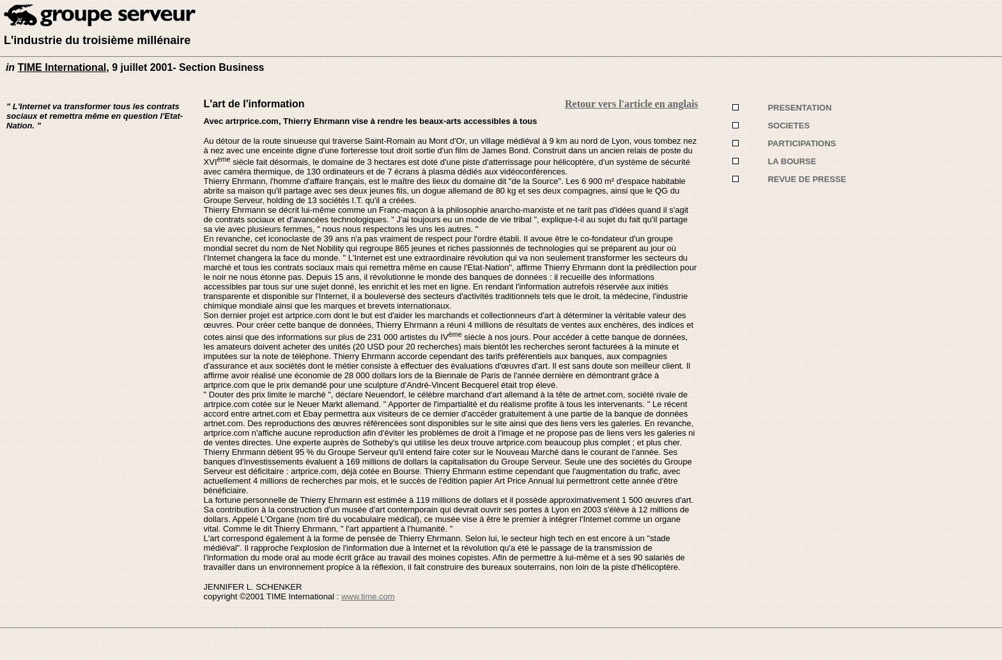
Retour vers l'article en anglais (631, 103)
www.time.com (368, 596)
